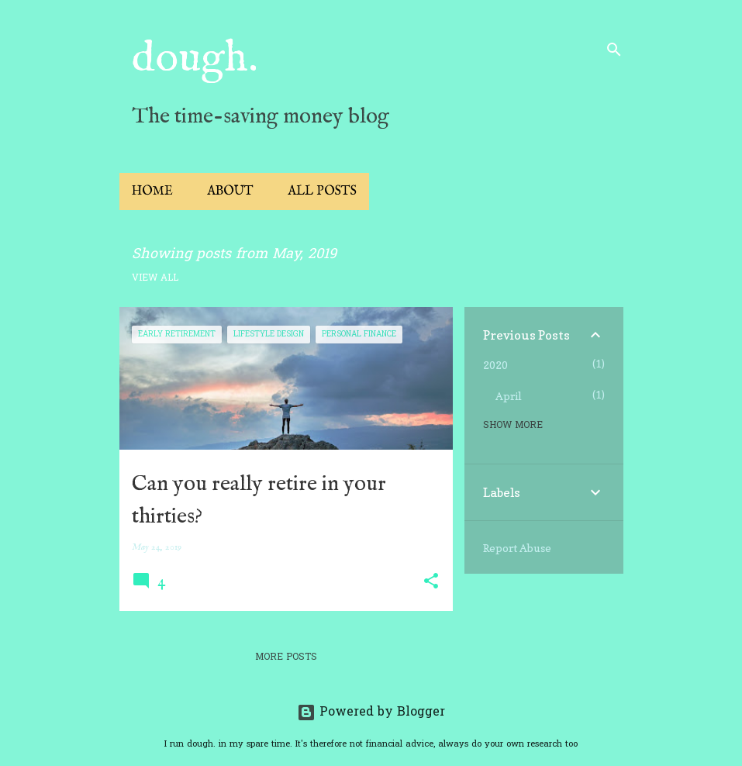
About (230, 191)
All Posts (322, 191)
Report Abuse (517, 547)
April (508, 395)
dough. (195, 58)
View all (155, 278)
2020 (495, 364)
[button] (431, 582)
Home (152, 191)
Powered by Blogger (371, 712)
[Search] (614, 49)
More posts (286, 657)
